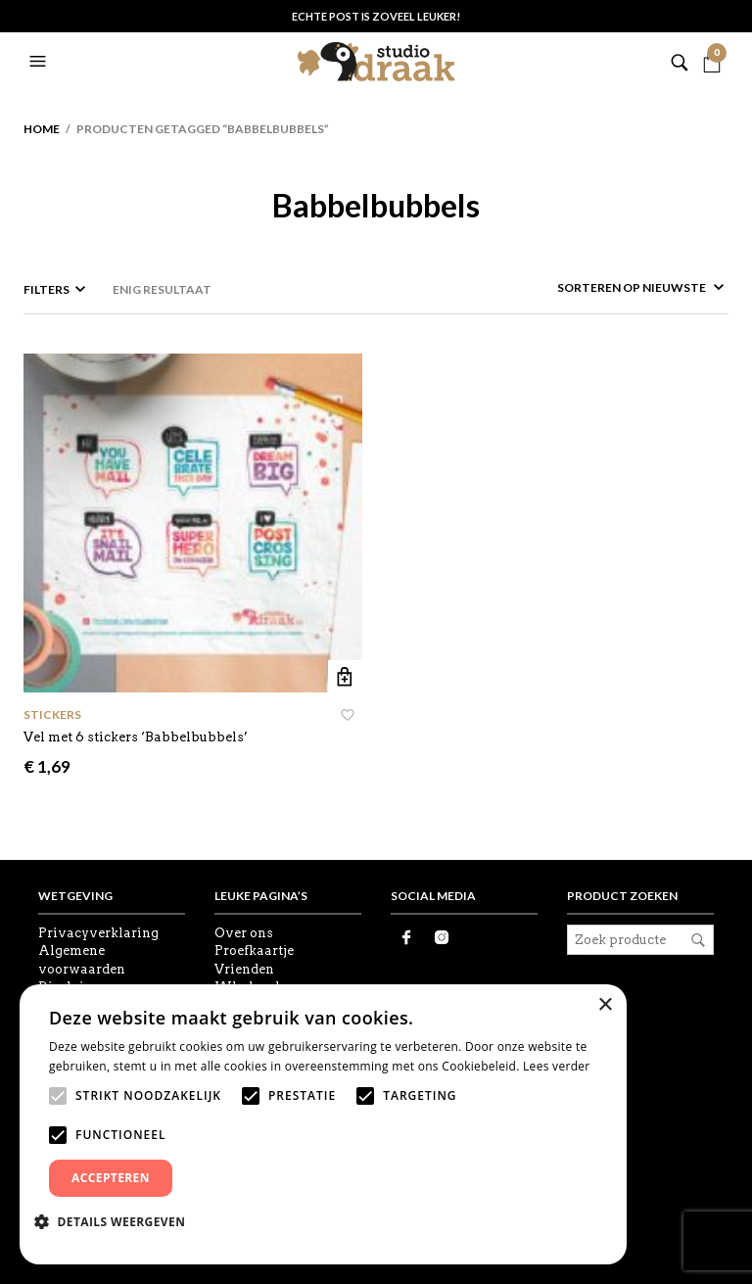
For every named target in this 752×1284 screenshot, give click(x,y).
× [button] (604, 1005)
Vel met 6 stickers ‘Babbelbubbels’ (136, 737)
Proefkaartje (254, 950)
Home (42, 128)
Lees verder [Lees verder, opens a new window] (556, 1066)
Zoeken (698, 940)
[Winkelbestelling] (590, 287)
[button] (40, 61)
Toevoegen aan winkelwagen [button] (345, 677)
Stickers (52, 714)
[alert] (323, 1124)
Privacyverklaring (98, 933)
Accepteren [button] (110, 1177)
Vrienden (244, 969)
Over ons (243, 933)
